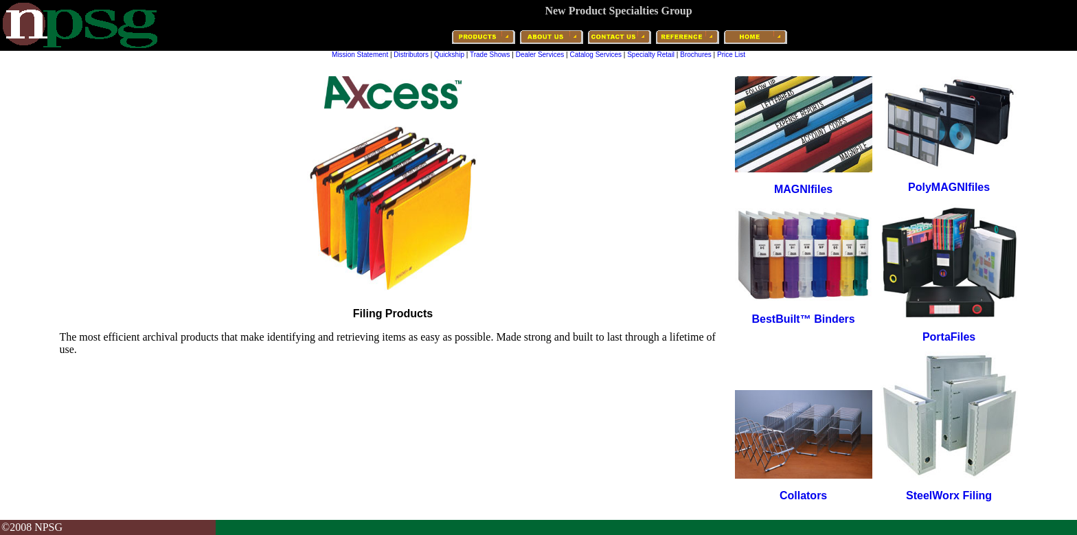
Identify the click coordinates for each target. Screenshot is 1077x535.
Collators (803, 495)
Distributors (411, 54)
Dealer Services (540, 54)
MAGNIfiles (803, 189)
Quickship (449, 54)
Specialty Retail (650, 54)
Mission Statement (360, 54)
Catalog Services (595, 54)
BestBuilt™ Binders (802, 319)
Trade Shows (490, 54)
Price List (731, 54)
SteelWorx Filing (949, 495)
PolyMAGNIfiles (949, 187)
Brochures (696, 54)
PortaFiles (948, 337)
